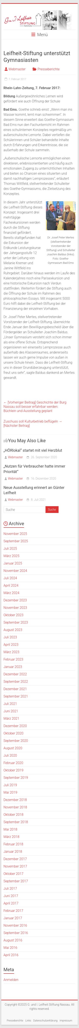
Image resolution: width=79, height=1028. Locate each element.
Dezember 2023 (15, 600)
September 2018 (16, 822)
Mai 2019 (10, 792)
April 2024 (11, 585)
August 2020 (13, 748)
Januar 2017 (13, 918)
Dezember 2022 (15, 674)
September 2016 (16, 933)
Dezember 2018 (15, 800)
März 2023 (11, 652)
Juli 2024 (10, 578)
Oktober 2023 (14, 615)
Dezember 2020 (15, 726)
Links (28, 1020)
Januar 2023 (13, 667)
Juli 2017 (10, 889)
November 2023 (15, 608)
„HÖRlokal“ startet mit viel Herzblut (33, 450)
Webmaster (17, 69)
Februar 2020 (13, 763)
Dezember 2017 (15, 859)
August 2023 (13, 630)
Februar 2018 (13, 844)
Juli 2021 (10, 704)
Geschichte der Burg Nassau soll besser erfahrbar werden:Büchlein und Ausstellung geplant (35, 406)
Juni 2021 (11, 711)
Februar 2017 (13, 911)
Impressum (66, 1020)
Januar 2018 (13, 852)
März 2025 (11, 556)
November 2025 (15, 534)
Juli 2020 (10, 755)
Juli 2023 (10, 637)
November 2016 (15, 925)
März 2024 (11, 593)
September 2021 (16, 696)
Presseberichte (48, 69)
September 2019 (16, 778)
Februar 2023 (13, 659)
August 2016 (13, 940)
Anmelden (11, 980)
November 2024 (15, 571)
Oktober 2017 (14, 874)
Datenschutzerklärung (45, 1020)
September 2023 (16, 622)
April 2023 (11, 645)
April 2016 (11, 955)
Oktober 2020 (14, 733)
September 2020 (16, 741)
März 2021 (11, 719)
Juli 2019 (10, 785)
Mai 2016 (10, 948)
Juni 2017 (11, 896)
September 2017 (16, 881)
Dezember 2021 (15, 689)
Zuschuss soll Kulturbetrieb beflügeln (33, 423)
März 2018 (11, 837)
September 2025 (16, 541)
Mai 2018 (10, 829)
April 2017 (11, 903)
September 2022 (16, 682)
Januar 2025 (13, 563)
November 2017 (15, 866)
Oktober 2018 (14, 815)
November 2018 (15, 807)
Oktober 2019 (14, 770)
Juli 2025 (10, 549)
